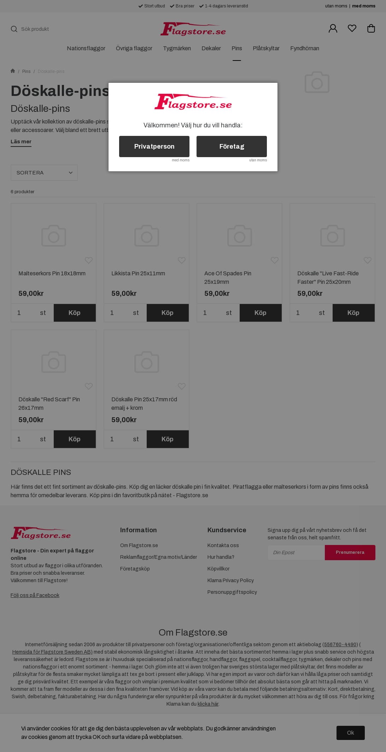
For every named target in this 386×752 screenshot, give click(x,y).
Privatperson (154, 146)
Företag (232, 146)
